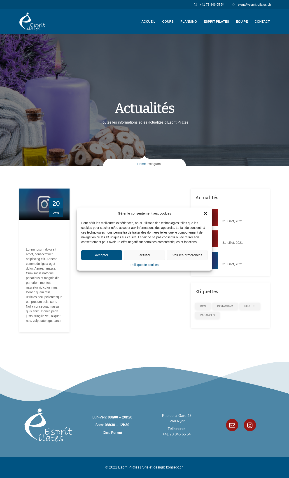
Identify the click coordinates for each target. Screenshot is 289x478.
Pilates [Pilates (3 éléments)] (249, 306)
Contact (262, 21)
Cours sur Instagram (36, 236)
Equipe (242, 21)
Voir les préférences (187, 255)
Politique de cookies (145, 264)
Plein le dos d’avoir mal (238, 213)
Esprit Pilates (216, 21)
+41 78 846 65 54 (177, 434)
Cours (168, 21)
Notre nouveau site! (236, 235)
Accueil (148, 21)
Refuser (145, 255)
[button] (205, 213)
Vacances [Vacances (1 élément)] (207, 315)
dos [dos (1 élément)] (203, 306)
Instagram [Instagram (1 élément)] (225, 306)
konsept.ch (175, 467)
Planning (188, 21)
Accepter (101, 255)
